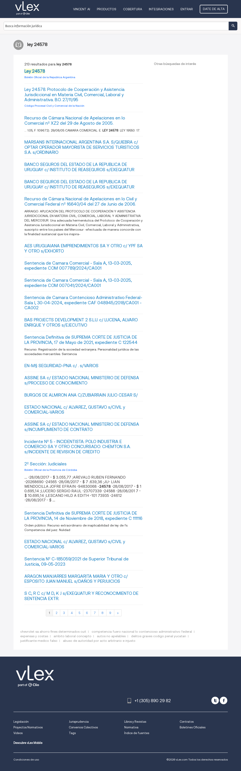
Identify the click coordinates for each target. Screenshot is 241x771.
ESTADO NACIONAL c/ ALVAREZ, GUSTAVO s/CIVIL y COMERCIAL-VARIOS (74, 410)
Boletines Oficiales (192, 727)
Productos (106, 9)
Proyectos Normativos (28, 727)
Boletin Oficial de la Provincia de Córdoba (50, 469)
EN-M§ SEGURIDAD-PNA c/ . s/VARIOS (61, 365)
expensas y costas (34, 636)
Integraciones (161, 9)
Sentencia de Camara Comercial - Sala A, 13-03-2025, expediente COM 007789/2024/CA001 (78, 266)
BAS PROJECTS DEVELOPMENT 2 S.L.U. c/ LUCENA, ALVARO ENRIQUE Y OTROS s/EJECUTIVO (81, 322)
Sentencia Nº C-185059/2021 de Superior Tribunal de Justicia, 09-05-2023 (76, 562)
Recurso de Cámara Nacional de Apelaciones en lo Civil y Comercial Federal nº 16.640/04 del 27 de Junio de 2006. (80, 201)
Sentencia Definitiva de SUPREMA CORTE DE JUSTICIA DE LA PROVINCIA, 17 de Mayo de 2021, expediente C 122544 (80, 340)
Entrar (187, 9)
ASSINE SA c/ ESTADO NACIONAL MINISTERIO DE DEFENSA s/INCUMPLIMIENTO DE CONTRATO (81, 427)
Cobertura (132, 9)
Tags (72, 733)
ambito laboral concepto (72, 636)
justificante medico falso (38, 640)
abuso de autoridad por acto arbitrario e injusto (99, 640)
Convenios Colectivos (83, 727)
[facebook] (223, 700)
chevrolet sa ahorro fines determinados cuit (53, 631)
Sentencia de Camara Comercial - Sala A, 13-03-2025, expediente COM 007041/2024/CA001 (78, 283)
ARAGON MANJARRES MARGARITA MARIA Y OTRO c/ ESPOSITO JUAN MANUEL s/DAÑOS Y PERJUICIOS (76, 579)
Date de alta (214, 9)
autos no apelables (111, 636)
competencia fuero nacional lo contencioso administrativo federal (142, 631)
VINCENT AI (81, 9)
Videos (18, 733)
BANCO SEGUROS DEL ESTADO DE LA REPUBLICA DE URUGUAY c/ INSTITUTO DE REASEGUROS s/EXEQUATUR (79, 167)
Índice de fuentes (136, 733)
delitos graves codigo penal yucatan (158, 636)
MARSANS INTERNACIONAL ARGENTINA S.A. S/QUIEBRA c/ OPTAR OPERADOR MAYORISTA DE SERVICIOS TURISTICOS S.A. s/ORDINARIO (81, 147)
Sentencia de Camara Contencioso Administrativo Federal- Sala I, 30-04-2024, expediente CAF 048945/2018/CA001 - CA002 (83, 302)
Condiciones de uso (26, 759)
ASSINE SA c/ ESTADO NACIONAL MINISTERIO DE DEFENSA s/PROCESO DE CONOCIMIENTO (81, 380)
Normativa (131, 727)
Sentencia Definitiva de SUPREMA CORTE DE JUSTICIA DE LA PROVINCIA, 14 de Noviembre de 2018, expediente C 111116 (83, 516)
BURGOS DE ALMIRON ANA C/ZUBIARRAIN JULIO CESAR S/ (81, 395)
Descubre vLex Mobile (27, 743)
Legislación (21, 721)
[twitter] (215, 700)
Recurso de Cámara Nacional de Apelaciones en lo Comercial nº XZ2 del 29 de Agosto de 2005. (74, 121)
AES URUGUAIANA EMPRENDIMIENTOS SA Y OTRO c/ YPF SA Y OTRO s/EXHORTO (83, 248)
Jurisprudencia (79, 721)
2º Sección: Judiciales (45, 464)
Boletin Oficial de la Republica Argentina (49, 77)
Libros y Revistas (135, 721)
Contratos (187, 721)
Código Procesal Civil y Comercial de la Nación (54, 105)
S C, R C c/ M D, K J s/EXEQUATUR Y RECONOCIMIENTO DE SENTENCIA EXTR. (81, 596)
